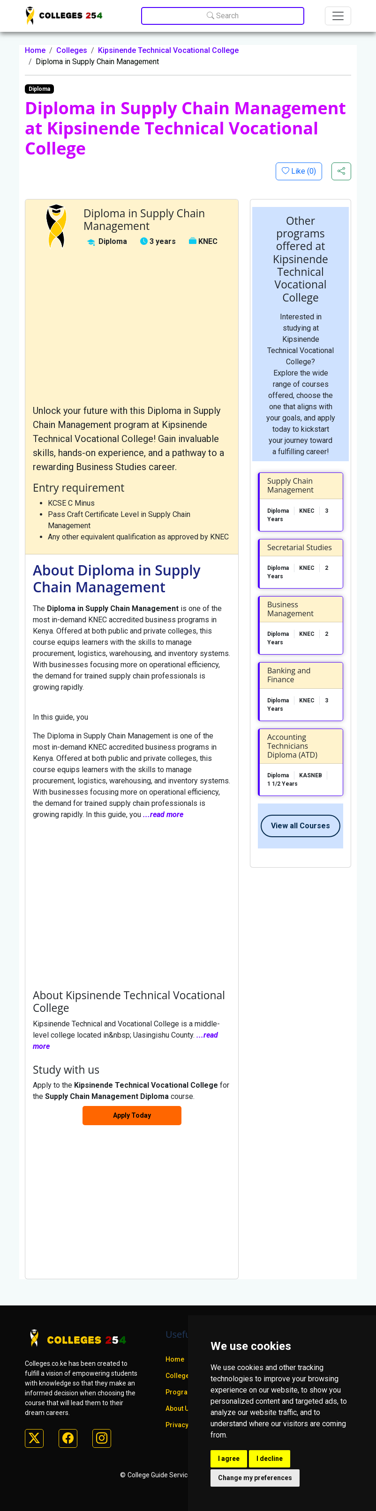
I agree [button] (229, 1458)
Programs (181, 1392)
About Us (179, 1408)
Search (223, 15)
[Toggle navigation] (338, 16)
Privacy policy (187, 1425)
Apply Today (132, 1115)
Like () (302, 171)
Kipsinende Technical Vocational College (168, 50)
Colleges (71, 50)
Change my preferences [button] (255, 1478)
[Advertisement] (132, 326)
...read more (163, 814)
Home (35, 50)
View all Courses (300, 825)
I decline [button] (269, 1458)
